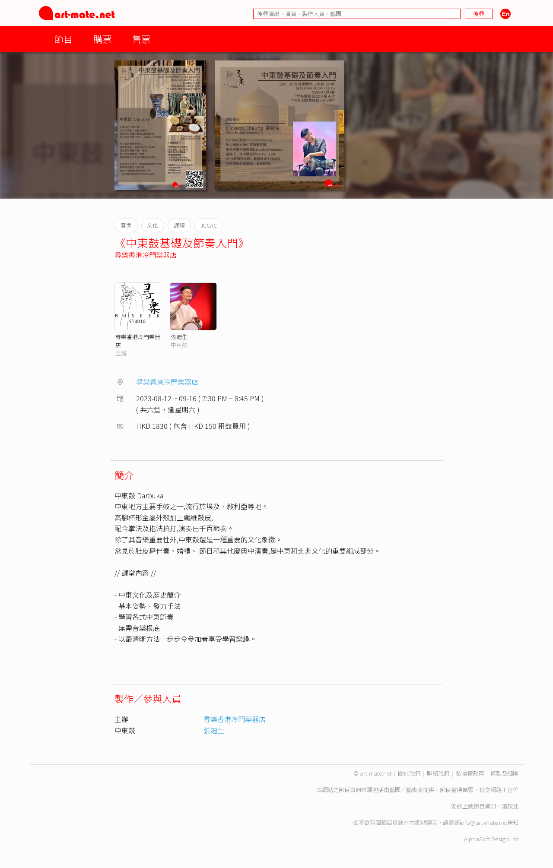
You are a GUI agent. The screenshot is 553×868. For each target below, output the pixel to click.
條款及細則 (504, 773)
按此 (512, 806)
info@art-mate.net (483, 822)
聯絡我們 (438, 773)
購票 (102, 38)
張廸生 (179, 337)
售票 (141, 38)
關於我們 (409, 773)
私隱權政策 (470, 773)
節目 (63, 38)
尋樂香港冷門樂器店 (145, 255)
